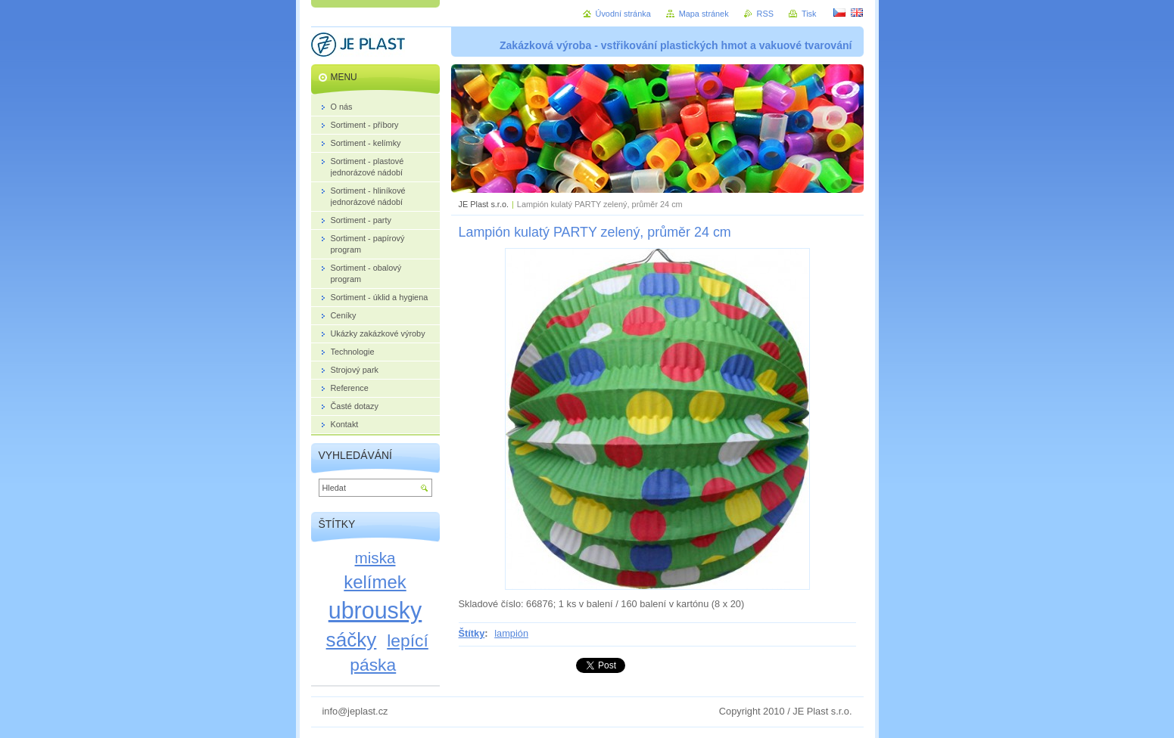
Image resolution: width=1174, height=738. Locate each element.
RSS (765, 13)
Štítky (472, 633)
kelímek (375, 582)
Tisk (809, 13)
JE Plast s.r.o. (484, 204)
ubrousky (375, 610)
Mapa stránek (704, 13)
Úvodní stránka (623, 13)
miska (375, 557)
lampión (511, 633)
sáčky (351, 639)
